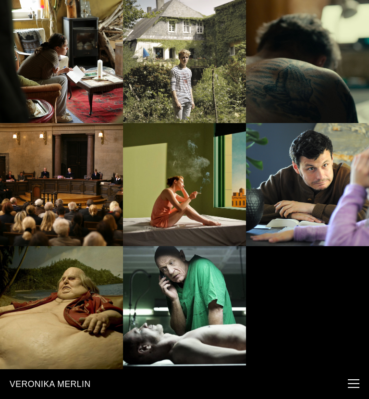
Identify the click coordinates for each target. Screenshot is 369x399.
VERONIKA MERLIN (50, 384)
